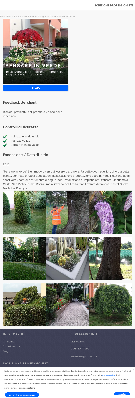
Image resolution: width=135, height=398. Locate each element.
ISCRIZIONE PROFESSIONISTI (113, 5)
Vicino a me (77, 341)
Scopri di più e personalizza (22, 395)
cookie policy (108, 375)
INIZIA (35, 87)
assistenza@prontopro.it (84, 356)
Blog (5, 351)
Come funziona (11, 346)
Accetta (122, 394)
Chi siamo (8, 341)
